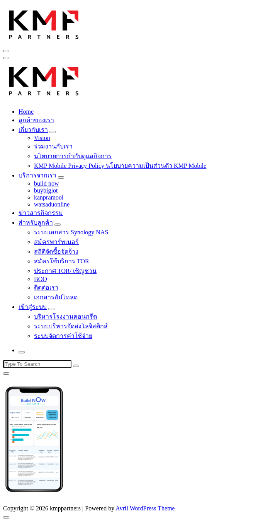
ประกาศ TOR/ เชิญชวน (65, 271)
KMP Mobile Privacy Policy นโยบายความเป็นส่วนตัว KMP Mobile (120, 165)
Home (26, 111)
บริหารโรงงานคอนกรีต (65, 316)
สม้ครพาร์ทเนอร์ (56, 242)
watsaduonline (52, 204)
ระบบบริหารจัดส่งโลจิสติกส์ (71, 326)
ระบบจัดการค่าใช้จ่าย (63, 336)
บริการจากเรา (37, 175)
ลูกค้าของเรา (36, 120)
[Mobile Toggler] (52, 132)
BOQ (40, 279)
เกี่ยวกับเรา (33, 129)
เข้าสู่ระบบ (33, 307)
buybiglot (46, 190)
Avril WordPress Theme (145, 508)
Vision (42, 138)
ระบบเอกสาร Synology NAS (71, 232)
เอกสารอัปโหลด (56, 297)
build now (46, 183)
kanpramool (48, 197)
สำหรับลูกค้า (36, 222)
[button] (44, 23)
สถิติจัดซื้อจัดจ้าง (56, 251)
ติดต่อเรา (46, 287)
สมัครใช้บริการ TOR (61, 261)
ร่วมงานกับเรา (53, 146)
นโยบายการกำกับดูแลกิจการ (73, 156)
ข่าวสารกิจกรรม (41, 213)
